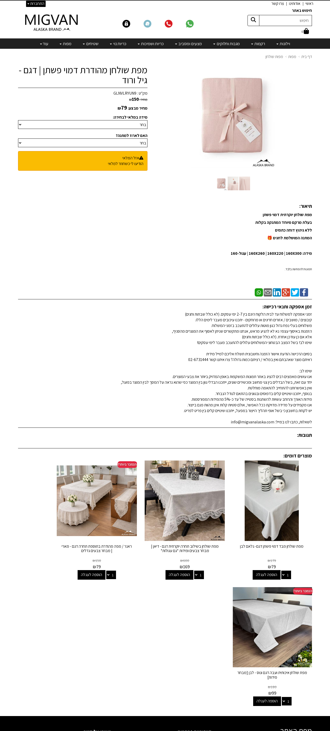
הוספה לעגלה (272, 562)
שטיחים (205, 645)
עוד (44, 43)
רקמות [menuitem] (258, 43)
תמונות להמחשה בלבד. (298, 269)
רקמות (206, 610)
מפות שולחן (274, 56)
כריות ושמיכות (201, 631)
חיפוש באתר (302, 10)
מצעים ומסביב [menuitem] (188, 43)
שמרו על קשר (97, 592)
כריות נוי (205, 638)
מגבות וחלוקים (200, 617)
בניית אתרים (145, 727)
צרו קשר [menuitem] (277, 3)
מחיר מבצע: (137, 108)
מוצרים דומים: (297, 455)
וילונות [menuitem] (283, 43)
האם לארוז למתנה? (131, 135)
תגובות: (304, 435)
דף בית (306, 56)
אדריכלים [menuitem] (305, 619)
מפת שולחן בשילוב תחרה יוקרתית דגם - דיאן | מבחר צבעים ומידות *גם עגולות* (202, 536)
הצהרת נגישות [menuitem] (301, 625)
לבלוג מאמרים (99, 694)
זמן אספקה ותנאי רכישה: (287, 306)
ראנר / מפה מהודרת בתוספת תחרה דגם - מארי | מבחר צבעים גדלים (127, 536)
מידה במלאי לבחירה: (130, 117)
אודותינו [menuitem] (294, 3)
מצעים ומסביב (200, 624)
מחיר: (138, 99)
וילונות (206, 603)
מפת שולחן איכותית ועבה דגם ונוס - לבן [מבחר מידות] (52, 536)
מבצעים (205, 666)
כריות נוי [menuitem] (118, 43)
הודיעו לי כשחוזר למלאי (125, 163)
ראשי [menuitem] (309, 3)
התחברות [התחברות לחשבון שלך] (35, 3)
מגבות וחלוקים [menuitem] (226, 43)
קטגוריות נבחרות (194, 592)
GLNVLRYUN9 (124, 93)
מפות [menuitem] (65, 43)
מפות (292, 56)
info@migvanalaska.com (79, 624)
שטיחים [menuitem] (90, 43)
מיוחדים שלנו (201, 659)
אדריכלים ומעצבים (95, 708)
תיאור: (305, 206)
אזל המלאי (130, 158)
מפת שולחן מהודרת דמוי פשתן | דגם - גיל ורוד (83, 75)
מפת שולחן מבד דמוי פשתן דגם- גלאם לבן (278, 536)
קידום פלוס (158, 727)
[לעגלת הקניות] (305, 31)
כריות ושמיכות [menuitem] (151, 43)
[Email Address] (207, 675)
